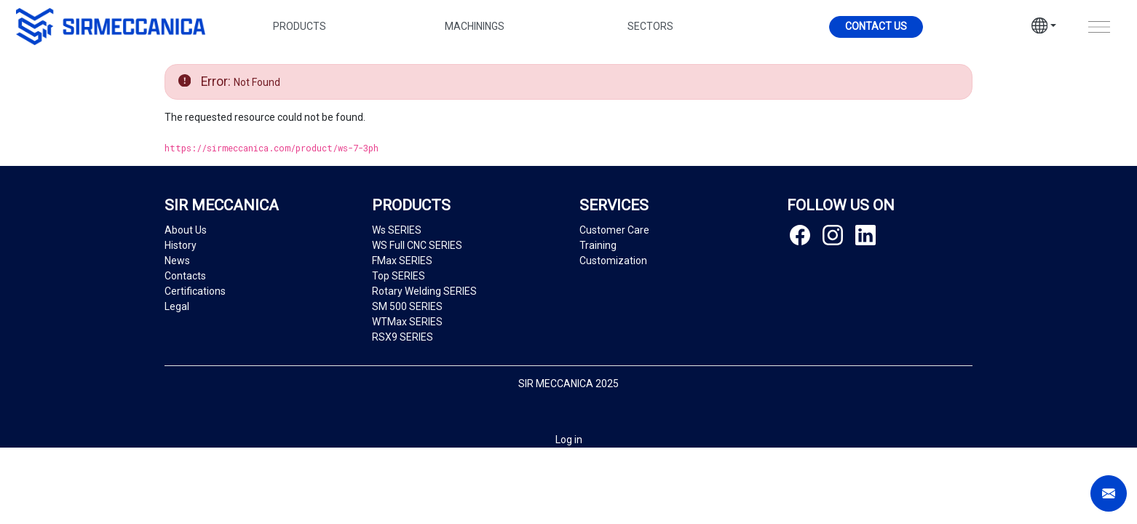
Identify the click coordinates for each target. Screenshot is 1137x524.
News (177, 260)
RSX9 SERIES (402, 337)
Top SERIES (398, 276)
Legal (177, 306)
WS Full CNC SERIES (417, 245)
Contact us (876, 26)
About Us (186, 230)
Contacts (185, 276)
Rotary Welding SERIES (424, 291)
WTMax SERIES (407, 322)
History (181, 245)
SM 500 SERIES (407, 306)
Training (598, 245)
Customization (613, 260)
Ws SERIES (396, 230)
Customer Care (614, 230)
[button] (1043, 28)
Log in (568, 439)
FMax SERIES (402, 260)
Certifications (195, 291)
